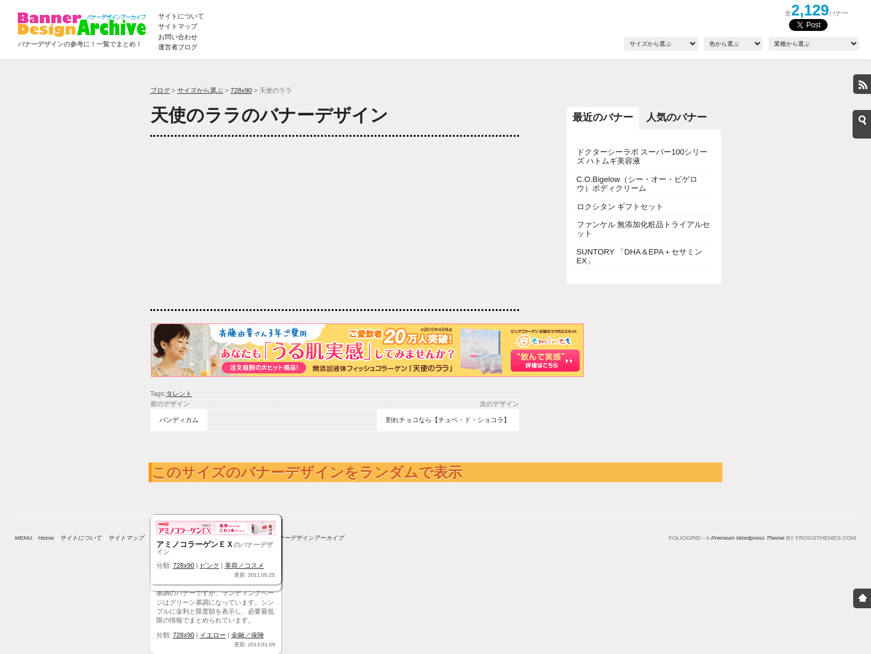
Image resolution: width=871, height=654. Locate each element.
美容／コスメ (244, 565)
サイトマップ (177, 26)
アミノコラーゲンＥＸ (195, 544)
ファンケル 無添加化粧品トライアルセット (643, 229)
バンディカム (179, 419)
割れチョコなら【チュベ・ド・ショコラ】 (448, 419)
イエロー (213, 635)
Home (46, 537)
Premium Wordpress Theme (747, 537)
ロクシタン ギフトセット (620, 206)
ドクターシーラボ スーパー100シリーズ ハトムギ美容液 (642, 156)
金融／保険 (247, 635)
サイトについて (181, 16)
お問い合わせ (177, 36)
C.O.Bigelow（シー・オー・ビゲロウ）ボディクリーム (637, 184)
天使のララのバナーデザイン (269, 115)
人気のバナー (676, 117)
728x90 (241, 90)
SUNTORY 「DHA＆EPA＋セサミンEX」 (640, 256)
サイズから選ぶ (200, 90)
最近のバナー (603, 117)
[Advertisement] (239, 223)
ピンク (209, 565)
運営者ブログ (177, 47)
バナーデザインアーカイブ (308, 537)
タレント (179, 393)
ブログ (160, 90)
